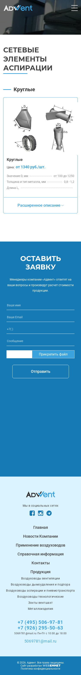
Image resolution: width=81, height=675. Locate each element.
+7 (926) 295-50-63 (40, 628)
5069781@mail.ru (40, 641)
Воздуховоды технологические (40, 596)
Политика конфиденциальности (40, 668)
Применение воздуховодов (40, 545)
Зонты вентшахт (40, 602)
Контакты (41, 563)
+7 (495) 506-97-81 (40, 622)
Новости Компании (40, 536)
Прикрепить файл (53, 354)
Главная (40, 527)
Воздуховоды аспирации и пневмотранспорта (40, 590)
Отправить (40, 371)
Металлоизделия (40, 608)
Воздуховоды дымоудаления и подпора (40, 584)
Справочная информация (40, 554)
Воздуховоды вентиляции (40, 578)
